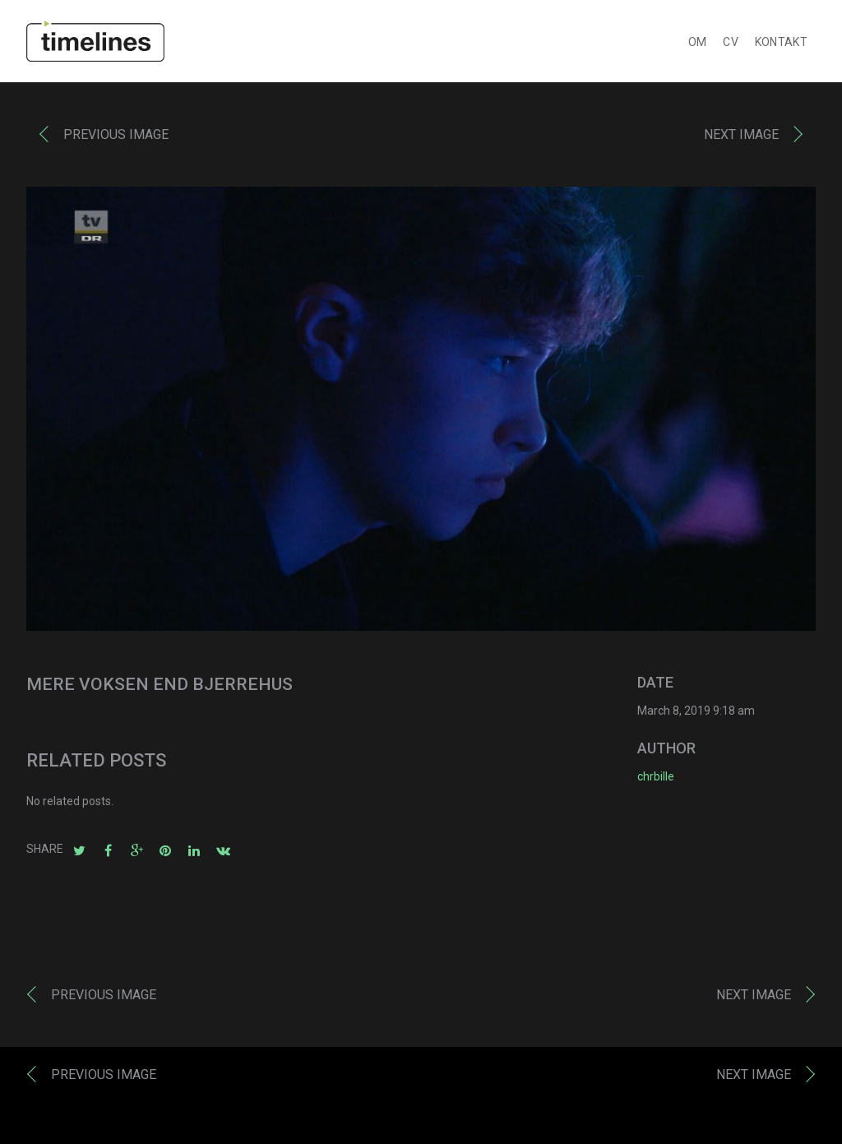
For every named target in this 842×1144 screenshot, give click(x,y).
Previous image (116, 138)
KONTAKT (781, 46)
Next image (741, 138)
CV (730, 46)
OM (697, 46)
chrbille (655, 780)
